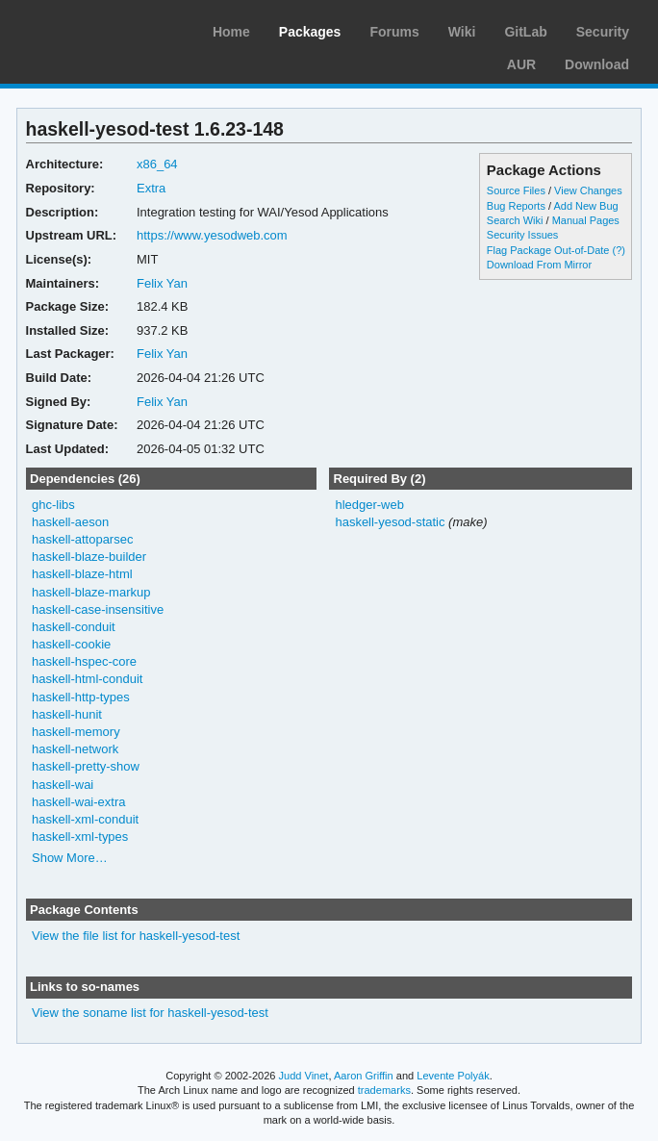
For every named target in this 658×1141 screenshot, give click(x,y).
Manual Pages (586, 220)
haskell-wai (62, 784)
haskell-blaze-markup (91, 592)
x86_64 (157, 164)
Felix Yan (162, 283)
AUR (521, 64)
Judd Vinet (304, 1075)
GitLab (525, 31)
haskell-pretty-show (85, 766)
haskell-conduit (73, 627)
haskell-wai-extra (78, 802)
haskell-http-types (81, 697)
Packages (310, 31)
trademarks (384, 1090)
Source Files (516, 190)
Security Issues (522, 235)
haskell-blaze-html (82, 574)
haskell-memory (76, 731)
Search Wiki (515, 220)
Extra (151, 188)
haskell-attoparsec (82, 539)
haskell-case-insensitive (98, 609)
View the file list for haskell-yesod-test (136, 935)
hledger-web (369, 504)
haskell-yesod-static (389, 522)
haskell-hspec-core (84, 661)
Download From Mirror (539, 264)
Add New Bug (585, 206)
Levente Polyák (453, 1075)
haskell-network (75, 749)
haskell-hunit (67, 714)
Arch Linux (105, 29)
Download (597, 64)
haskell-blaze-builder (89, 556)
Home (231, 31)
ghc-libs (53, 504)
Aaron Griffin (363, 1075)
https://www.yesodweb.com (212, 235)
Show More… (70, 857)
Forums (393, 31)
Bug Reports (516, 206)
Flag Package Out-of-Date (548, 250)
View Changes (588, 190)
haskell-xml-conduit (85, 819)
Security (602, 31)
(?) (619, 250)
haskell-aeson (70, 522)
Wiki (462, 31)
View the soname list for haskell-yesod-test (150, 1012)
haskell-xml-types (80, 836)
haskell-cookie (71, 644)
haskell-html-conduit (87, 679)
